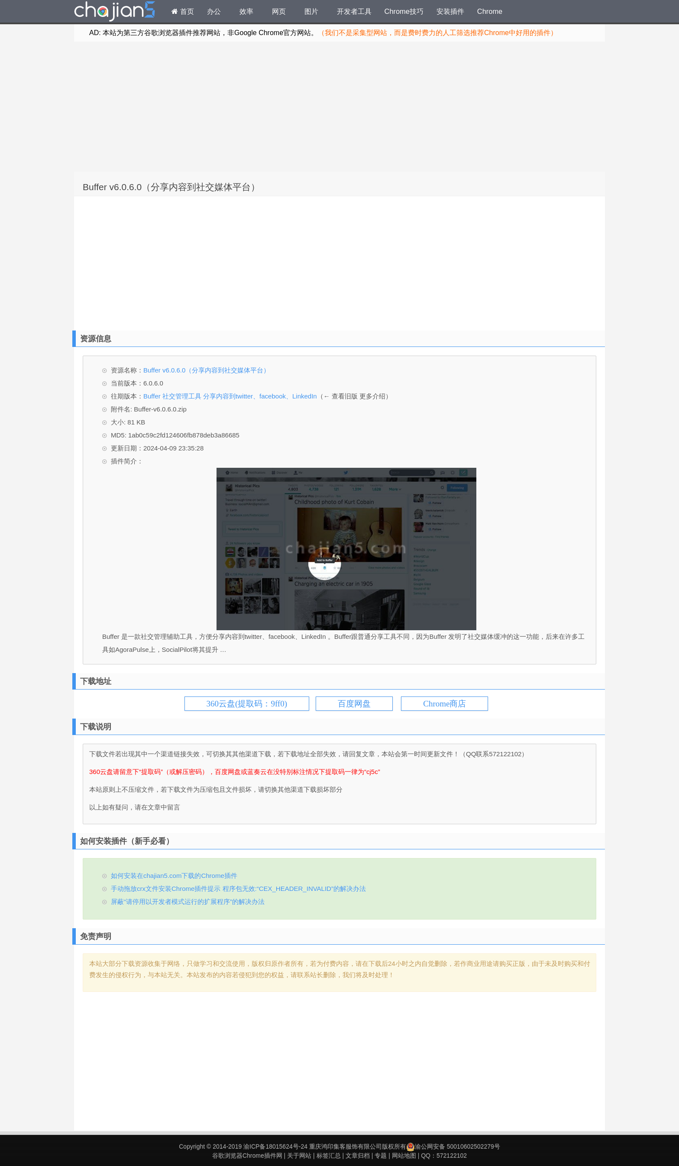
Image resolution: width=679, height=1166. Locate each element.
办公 (214, 11)
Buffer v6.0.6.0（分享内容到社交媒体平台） (171, 187)
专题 (381, 1155)
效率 (246, 11)
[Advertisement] (339, 106)
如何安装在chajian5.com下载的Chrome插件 (174, 875)
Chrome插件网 (114, 12)
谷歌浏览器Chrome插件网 (247, 1155)
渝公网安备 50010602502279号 (453, 1146)
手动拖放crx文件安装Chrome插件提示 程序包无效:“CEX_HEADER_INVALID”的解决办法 (238, 888)
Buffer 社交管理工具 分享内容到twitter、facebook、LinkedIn (230, 396)
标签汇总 (329, 1155)
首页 (182, 11)
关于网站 (299, 1155)
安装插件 (450, 11)
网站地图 (404, 1155)
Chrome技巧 (404, 11)
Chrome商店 (444, 703)
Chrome (489, 11)
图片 (311, 11)
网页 (279, 11)
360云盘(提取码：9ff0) (247, 703)
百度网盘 (354, 703)
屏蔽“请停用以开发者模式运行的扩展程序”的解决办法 (188, 901)
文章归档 (358, 1155)
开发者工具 (354, 11)
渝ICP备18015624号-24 (275, 1146)
